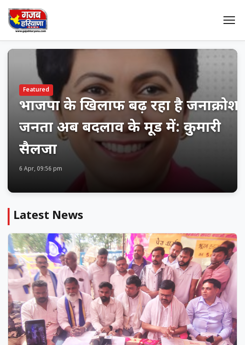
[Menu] (229, 20)
